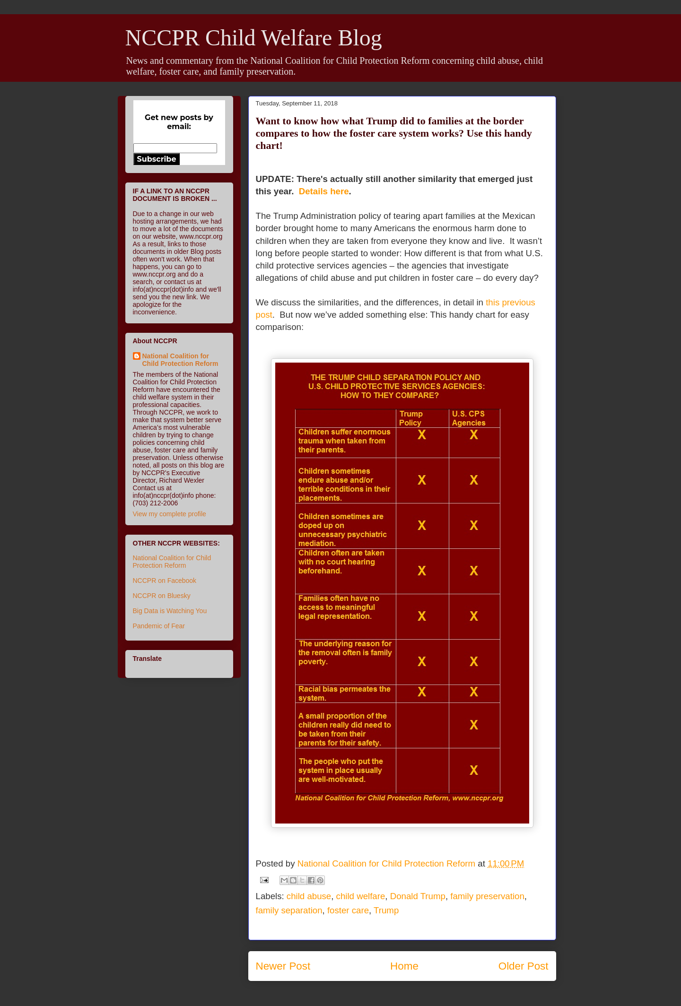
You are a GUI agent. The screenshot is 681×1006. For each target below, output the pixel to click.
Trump (386, 910)
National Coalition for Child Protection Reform (180, 359)
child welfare (360, 896)
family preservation (487, 896)
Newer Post (283, 966)
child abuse (309, 896)
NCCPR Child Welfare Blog (253, 37)
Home (404, 966)
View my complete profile (169, 514)
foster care (348, 910)
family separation (289, 910)
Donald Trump (417, 896)
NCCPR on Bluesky (162, 595)
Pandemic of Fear (159, 626)
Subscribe (156, 159)
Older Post (523, 966)
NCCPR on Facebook (165, 580)
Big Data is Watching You (170, 611)
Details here (324, 191)
